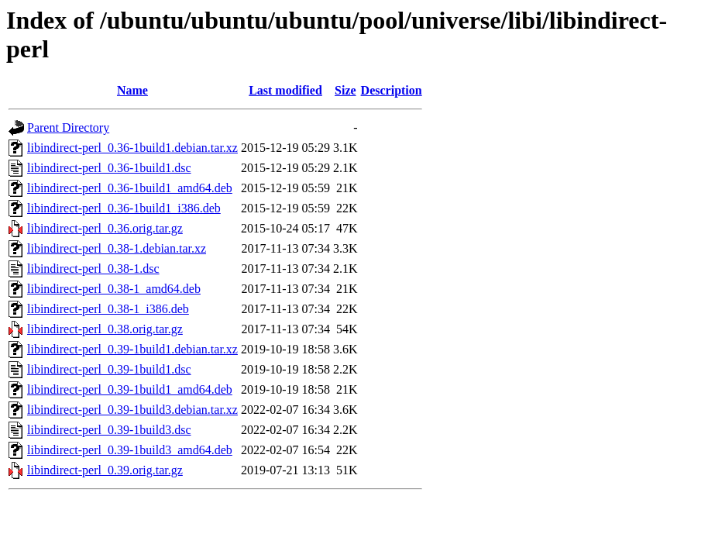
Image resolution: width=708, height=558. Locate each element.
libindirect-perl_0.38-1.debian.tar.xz (116, 248)
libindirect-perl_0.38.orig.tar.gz (105, 329)
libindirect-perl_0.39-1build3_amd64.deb (129, 449)
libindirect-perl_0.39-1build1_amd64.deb (129, 389)
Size (345, 90)
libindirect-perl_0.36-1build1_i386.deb (124, 208)
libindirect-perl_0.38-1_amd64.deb (114, 288)
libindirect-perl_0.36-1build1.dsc (109, 167)
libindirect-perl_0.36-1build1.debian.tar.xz (132, 147)
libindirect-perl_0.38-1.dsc (93, 268)
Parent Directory (68, 127)
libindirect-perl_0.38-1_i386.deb (108, 308)
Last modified (285, 90)
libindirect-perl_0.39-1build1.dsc (109, 369)
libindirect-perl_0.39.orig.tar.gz (105, 470)
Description (391, 90)
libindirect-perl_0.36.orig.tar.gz (105, 228)
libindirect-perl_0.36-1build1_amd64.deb (129, 188)
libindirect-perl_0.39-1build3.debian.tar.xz (132, 409)
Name (132, 90)
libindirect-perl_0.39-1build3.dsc (109, 429)
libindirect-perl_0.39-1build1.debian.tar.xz (132, 349)
